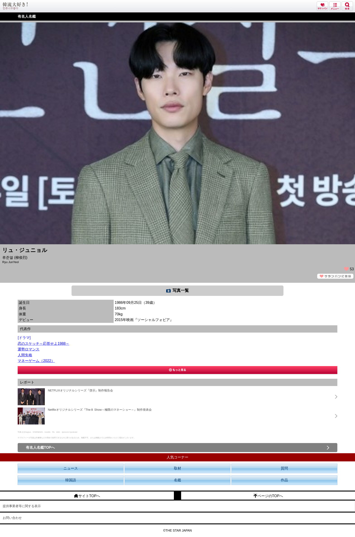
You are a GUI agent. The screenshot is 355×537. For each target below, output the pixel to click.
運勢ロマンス (28, 349)
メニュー (334, 6)
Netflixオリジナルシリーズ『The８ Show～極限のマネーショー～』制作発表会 (100, 409)
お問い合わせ (12, 518)
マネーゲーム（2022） (36, 361)
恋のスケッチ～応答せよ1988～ (43, 343)
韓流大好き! (15, 6)
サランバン (322, 6)
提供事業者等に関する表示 (22, 506)
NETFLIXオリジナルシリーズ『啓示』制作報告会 (80, 390)
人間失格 (25, 355)
